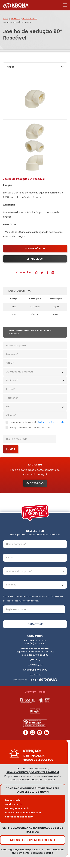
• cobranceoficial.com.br (18, 816)
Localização (35, 664)
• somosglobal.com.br (17, 808)
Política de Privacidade (51, 422)
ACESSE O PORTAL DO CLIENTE (33, 840)
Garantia (35, 674)
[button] (36, 272)
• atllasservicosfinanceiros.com (22, 812)
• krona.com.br (12, 800)
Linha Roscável (29, 18)
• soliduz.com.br (13, 804)
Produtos (15, 18)
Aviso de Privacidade (28, 600)
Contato (35, 659)
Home (5, 18)
